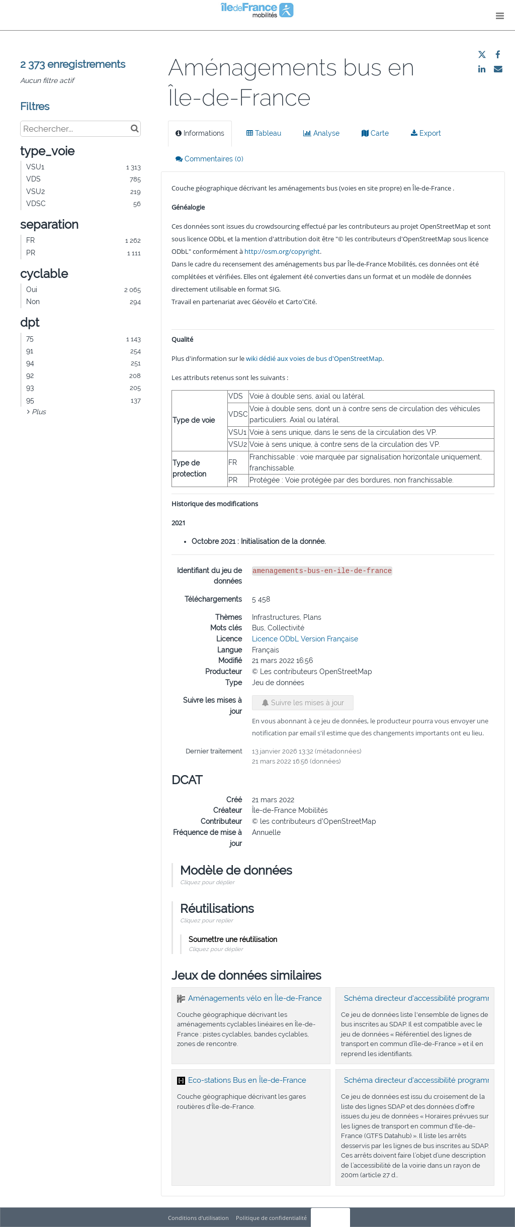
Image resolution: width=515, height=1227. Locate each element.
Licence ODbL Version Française (305, 639)
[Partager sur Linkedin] (482, 69)
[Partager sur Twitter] (482, 55)
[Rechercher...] (80, 129)
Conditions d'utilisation (199, 1217)
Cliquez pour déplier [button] (207, 882)
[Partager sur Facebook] (498, 55)
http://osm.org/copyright (282, 251)
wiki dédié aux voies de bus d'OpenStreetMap (314, 358)
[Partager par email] (498, 69)
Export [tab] (426, 133)
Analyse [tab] (321, 133)
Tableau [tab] (263, 133)
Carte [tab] (375, 133)
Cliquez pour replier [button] (206, 920)
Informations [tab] (200, 133)
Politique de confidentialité (272, 1217)
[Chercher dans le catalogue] (134, 129)
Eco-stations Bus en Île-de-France (247, 1080)
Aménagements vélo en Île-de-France (255, 998)
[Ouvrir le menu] (500, 15)
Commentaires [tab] (209, 159)
